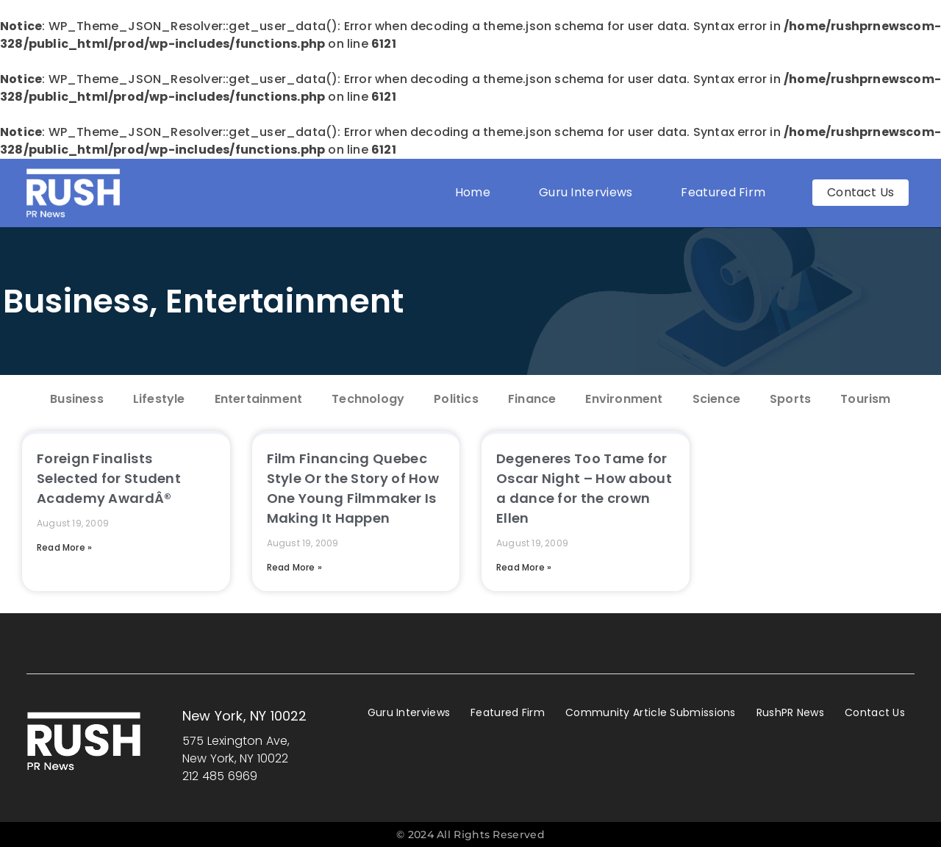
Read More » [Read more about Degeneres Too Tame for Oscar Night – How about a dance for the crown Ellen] (523, 567)
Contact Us (875, 712)
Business (76, 301)
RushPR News (790, 712)
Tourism (865, 398)
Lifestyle (159, 398)
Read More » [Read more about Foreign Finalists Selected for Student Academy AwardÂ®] (64, 547)
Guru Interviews (586, 192)
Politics (456, 398)
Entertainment (284, 301)
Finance (532, 398)
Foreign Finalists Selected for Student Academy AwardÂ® (109, 478)
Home (472, 192)
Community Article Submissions (650, 712)
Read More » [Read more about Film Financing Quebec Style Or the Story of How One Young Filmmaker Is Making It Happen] (294, 567)
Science (716, 398)
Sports (790, 398)
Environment (623, 398)
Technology (368, 398)
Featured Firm (727, 192)
